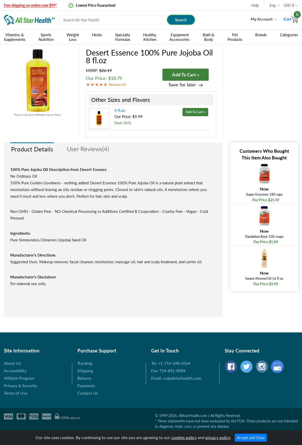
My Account (262, 18)
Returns (84, 378)
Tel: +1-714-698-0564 (170, 363)
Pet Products (234, 37)
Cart (290, 18)
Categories (289, 34)
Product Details (32, 149)
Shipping (85, 370)
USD (288, 5)
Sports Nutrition (46, 37)
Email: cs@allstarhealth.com (176, 378)
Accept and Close (250, 437)
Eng (272, 5)
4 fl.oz (119, 110)
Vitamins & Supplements (14, 37)
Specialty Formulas (122, 37)
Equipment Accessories (179, 37)
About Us (12, 363)
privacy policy (217, 437)
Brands (261, 34)
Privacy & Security (20, 385)
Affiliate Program (19, 378)
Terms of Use (15, 392)
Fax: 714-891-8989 (168, 370)
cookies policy (184, 437)
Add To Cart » (185, 74)
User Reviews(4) (88, 148)
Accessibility (15, 370)
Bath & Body (208, 37)
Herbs (97, 34)
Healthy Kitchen (149, 37)
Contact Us (87, 392)
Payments (86, 385)
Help (255, 5)
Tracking (84, 363)
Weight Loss (73, 37)
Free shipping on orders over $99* (30, 5)
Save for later (182, 84)
